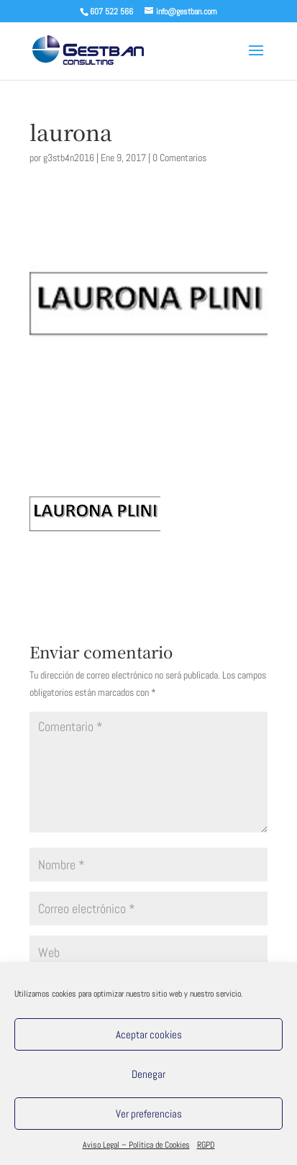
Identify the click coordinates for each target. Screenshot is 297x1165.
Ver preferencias (149, 1113)
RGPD (206, 1145)
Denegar (148, 1074)
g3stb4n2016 (68, 157)
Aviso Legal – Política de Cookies (136, 1145)
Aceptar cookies (149, 1034)
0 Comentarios (179, 157)
